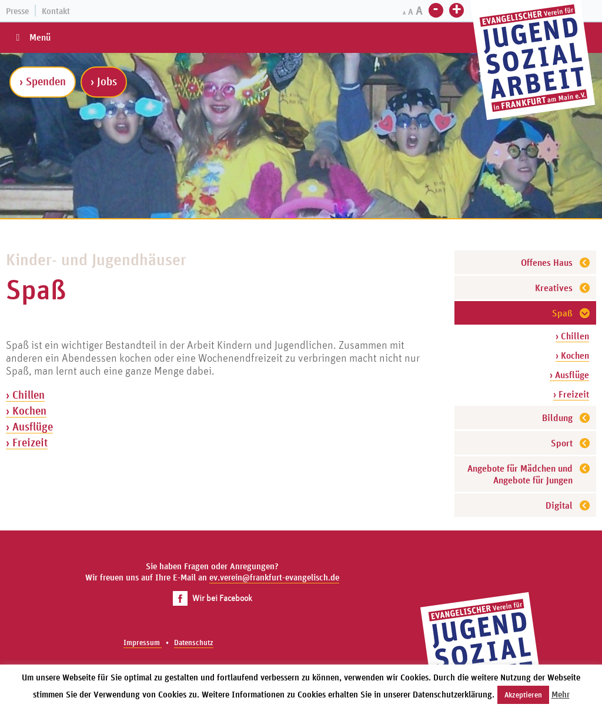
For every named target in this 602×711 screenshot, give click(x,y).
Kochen (29, 410)
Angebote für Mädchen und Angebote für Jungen (520, 474)
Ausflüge (32, 426)
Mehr (560, 694)
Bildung (557, 417)
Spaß (562, 313)
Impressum (142, 642)
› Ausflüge (569, 374)
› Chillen (572, 336)
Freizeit (30, 442)
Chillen (28, 394)
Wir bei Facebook (212, 597)
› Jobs (104, 81)
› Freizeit (571, 394)
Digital (559, 505)
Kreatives (554, 287)
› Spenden (42, 81)
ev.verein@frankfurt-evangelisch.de (274, 577)
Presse (17, 10)
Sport (562, 443)
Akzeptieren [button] (523, 695)
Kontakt (56, 10)
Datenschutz (193, 642)
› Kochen (572, 355)
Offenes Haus (547, 262)
